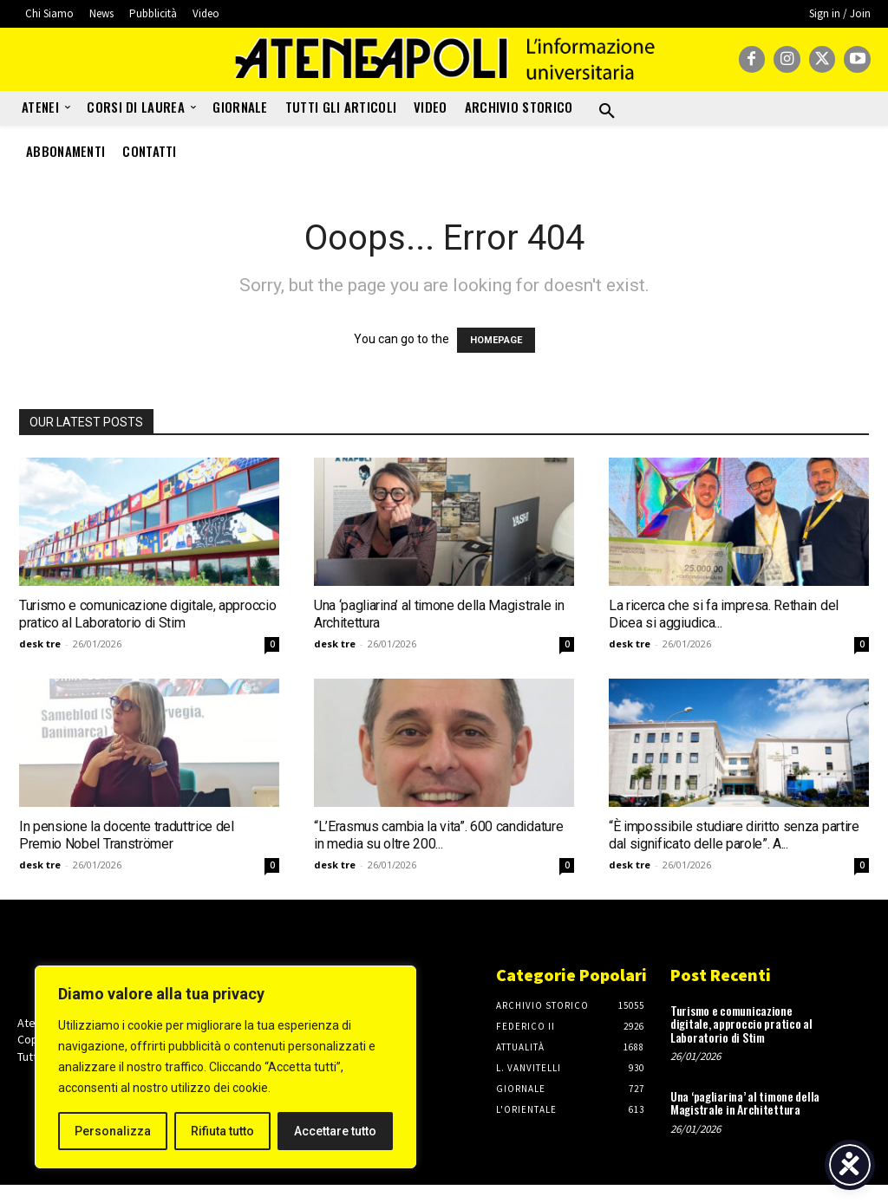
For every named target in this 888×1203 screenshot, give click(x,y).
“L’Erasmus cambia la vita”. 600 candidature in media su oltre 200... (438, 835)
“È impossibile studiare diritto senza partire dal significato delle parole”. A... (734, 835)
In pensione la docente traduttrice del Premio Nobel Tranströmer (126, 835)
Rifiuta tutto (222, 1131)
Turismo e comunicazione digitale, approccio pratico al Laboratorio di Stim (147, 614)
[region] (225, 1067)
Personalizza (113, 1131)
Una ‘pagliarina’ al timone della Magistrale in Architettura (744, 1102)
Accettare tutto (335, 1131)
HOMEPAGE (496, 340)
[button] (607, 112)
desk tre (40, 643)
